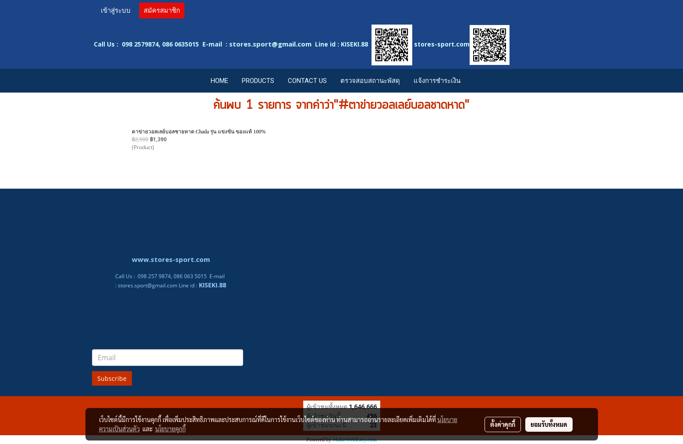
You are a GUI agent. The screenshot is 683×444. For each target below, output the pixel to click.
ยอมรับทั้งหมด (549, 424)
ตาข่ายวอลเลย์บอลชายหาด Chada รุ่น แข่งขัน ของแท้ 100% (199, 132)
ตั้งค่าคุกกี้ (502, 424)
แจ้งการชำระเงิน (437, 81)
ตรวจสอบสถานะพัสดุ (370, 81)
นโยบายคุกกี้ (170, 429)
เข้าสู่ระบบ (116, 10)
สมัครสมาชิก (162, 10)
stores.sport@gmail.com (147, 285)
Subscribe (112, 378)
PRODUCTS (258, 81)
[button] (475, 80)
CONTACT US (307, 81)
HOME (219, 81)
